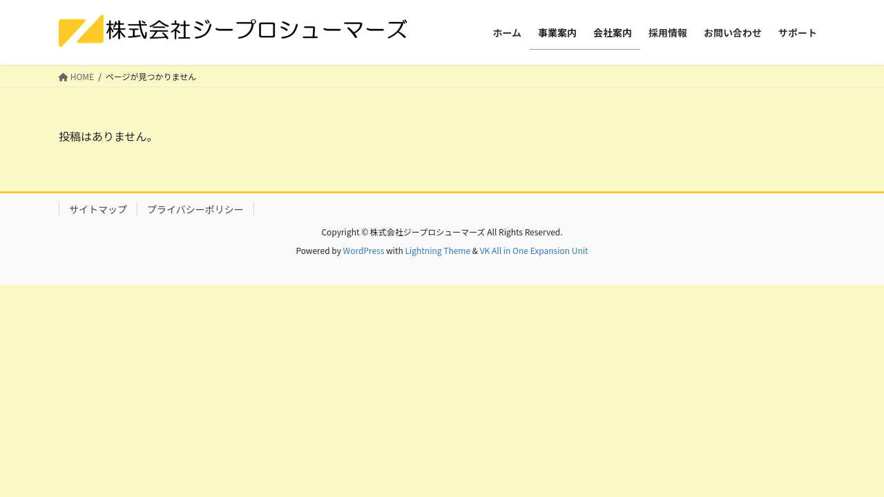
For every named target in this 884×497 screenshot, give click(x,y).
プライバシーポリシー (195, 209)
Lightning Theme (437, 250)
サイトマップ (98, 209)
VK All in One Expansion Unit (534, 250)
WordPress (364, 250)
